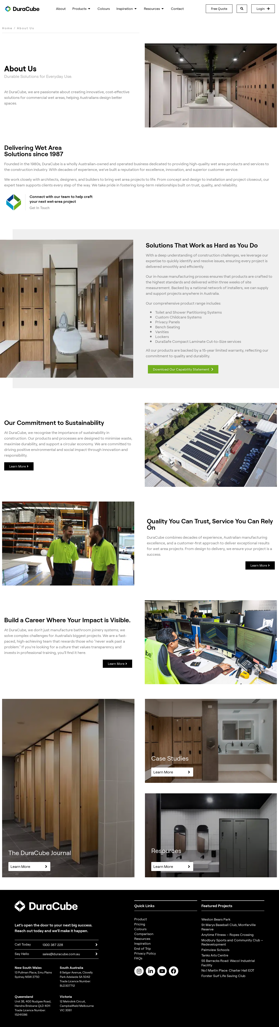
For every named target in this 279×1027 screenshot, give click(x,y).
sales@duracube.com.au (61, 954)
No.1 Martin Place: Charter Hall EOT (227, 970)
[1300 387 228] (96, 945)
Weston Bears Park (215, 919)
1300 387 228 (53, 945)
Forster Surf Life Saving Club (223, 976)
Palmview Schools (215, 950)
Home (7, 28)
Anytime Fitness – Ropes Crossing (227, 935)
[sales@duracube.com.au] (96, 954)
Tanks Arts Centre (214, 955)
